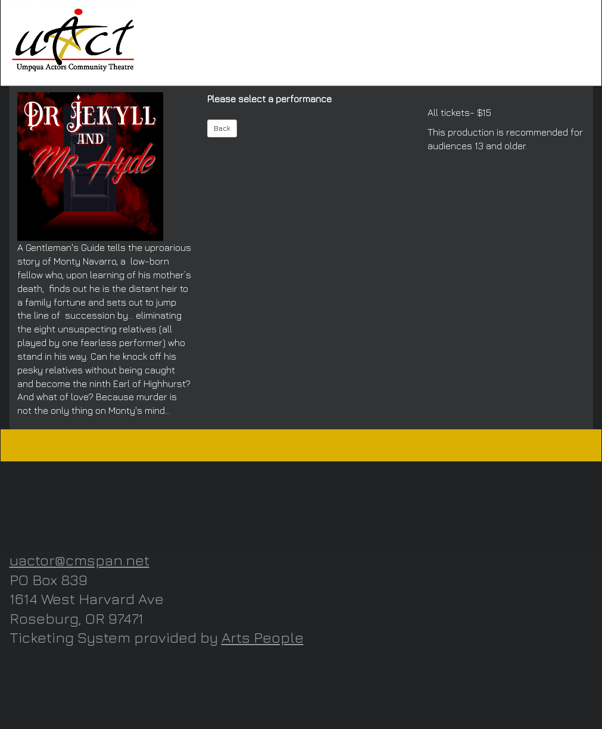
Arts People (263, 637)
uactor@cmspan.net (79, 559)
